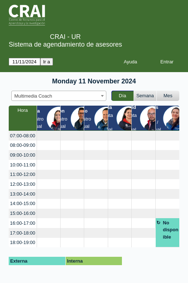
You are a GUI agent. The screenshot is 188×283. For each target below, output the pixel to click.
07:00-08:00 (22, 135)
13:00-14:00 (22, 194)
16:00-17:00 (22, 223)
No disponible (171, 230)
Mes (168, 95)
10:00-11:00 (22, 165)
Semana (145, 95)
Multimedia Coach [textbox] (33, 96)
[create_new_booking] (48, 136)
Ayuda (130, 61)
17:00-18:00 (22, 233)
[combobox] (58, 96)
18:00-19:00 (22, 242)
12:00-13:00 (22, 184)
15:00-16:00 (22, 213)
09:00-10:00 (22, 155)
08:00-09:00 (22, 145)
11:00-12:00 (22, 174)
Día (122, 95)
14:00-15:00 (22, 203)
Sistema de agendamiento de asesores (65, 44)
